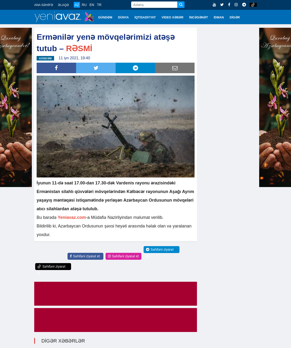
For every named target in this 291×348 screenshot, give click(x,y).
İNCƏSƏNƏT (198, 17)
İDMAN (219, 17)
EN (92, 5)
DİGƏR (235, 17)
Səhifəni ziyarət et (85, 256)
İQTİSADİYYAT (145, 17)
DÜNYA (123, 17)
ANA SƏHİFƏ (43, 5)
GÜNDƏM (105, 17)
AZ (77, 5)
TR (99, 5)
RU (84, 5)
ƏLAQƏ (63, 5)
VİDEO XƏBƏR (173, 17)
